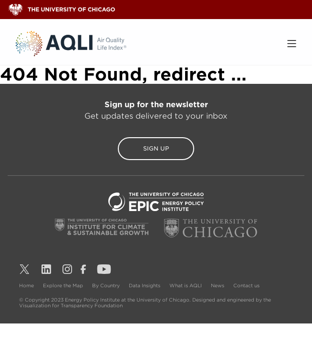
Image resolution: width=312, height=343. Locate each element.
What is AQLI (186, 285)
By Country (106, 285)
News (218, 285)
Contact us (246, 285)
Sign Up (156, 148)
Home (27, 285)
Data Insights (145, 285)
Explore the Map (63, 285)
